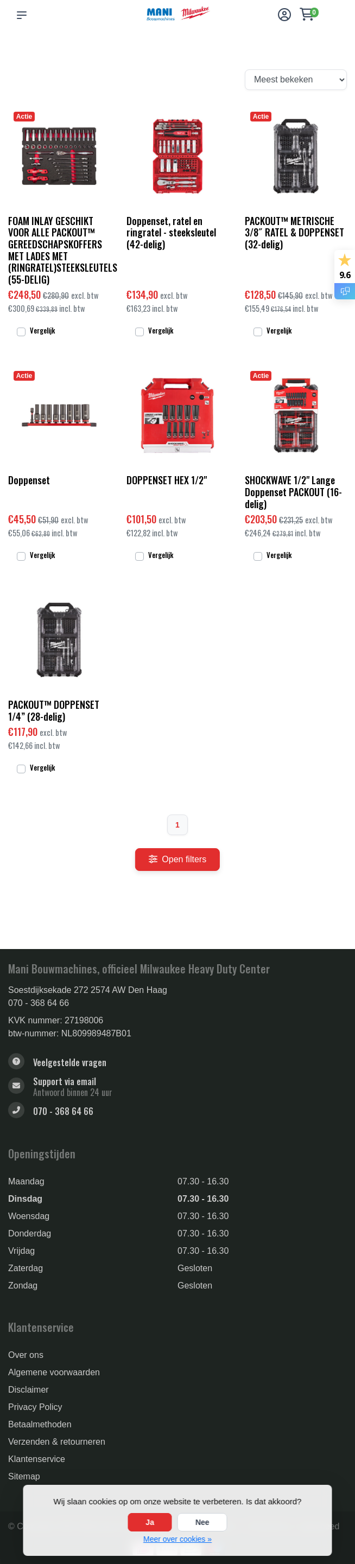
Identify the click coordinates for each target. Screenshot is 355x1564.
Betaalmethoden (40, 1424)
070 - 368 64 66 (38, 1003)
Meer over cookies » (177, 1539)
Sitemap (24, 1476)
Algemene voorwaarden (54, 1372)
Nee (202, 1522)
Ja (149, 1522)
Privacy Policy (35, 1407)
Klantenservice (36, 1459)
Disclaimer (28, 1389)
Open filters (177, 859)
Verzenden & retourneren (56, 1441)
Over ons (25, 1355)
